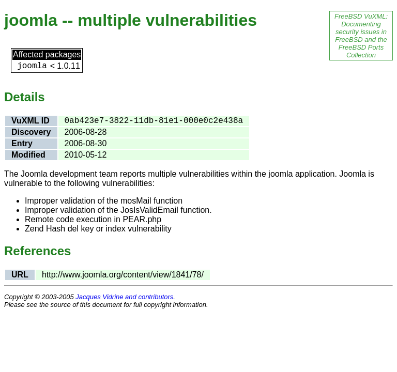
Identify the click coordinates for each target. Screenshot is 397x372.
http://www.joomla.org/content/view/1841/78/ (123, 274)
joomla (32, 66)
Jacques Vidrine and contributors (124, 297)
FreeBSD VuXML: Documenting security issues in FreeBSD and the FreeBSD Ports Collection (361, 35)
